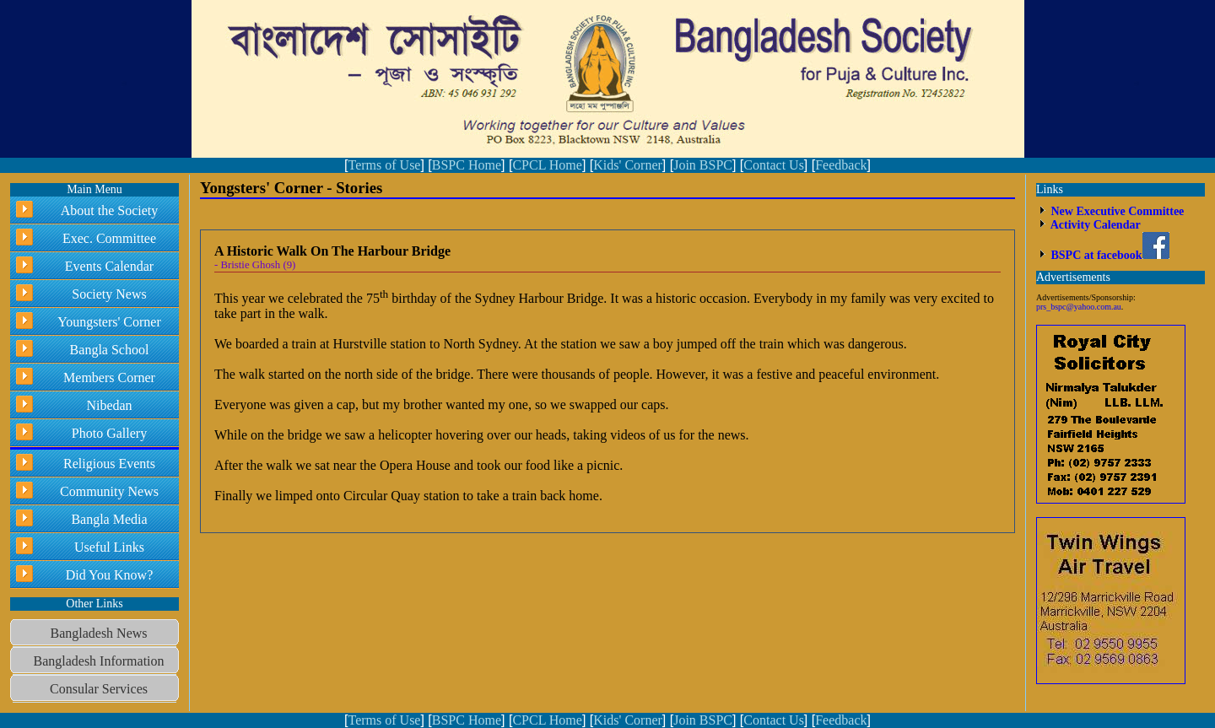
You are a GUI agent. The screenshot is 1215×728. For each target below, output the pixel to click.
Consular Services (99, 689)
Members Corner (109, 377)
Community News (109, 491)
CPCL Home (547, 165)
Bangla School (109, 349)
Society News (109, 294)
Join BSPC (702, 165)
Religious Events (109, 463)
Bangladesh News (98, 633)
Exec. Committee (109, 238)
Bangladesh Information (98, 661)
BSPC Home (466, 165)
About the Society (110, 210)
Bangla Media (109, 519)
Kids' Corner (627, 165)
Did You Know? (110, 575)
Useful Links (109, 547)
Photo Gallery (109, 433)
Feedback (841, 165)
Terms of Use (384, 165)
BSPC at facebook (1108, 255)
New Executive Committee (1116, 211)
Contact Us (773, 165)
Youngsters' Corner (109, 322)
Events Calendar (109, 266)
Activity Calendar (1094, 224)
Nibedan (109, 405)
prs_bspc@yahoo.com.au (1078, 306)
